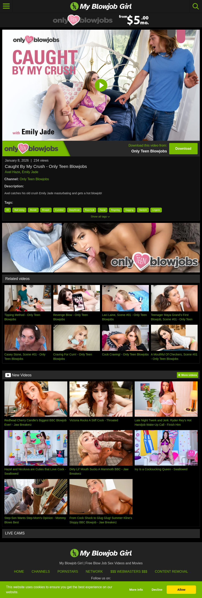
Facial (102, 210)
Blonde (33, 210)
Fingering (115, 210)
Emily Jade (30, 172)
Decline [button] (157, 589)
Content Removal (171, 571)
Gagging (129, 210)
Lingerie (156, 210)
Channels (41, 571)
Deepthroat (74, 210)
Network (94, 571)
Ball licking (19, 210)
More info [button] (136, 589)
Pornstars (68, 571)
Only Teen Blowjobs (34, 179)
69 (7, 210)
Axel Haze (12, 172)
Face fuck (89, 210)
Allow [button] (181, 589)
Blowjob (46, 210)
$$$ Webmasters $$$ (128, 571)
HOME (19, 571)
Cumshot (59, 210)
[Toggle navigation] (6, 6)
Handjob (143, 210)
